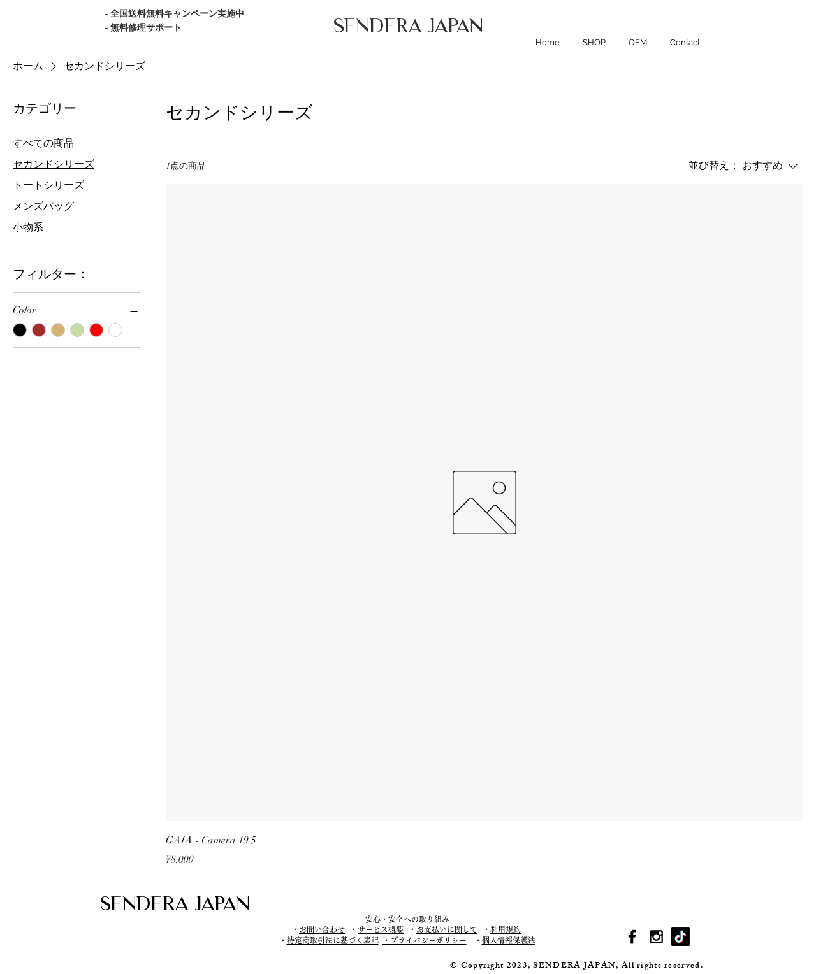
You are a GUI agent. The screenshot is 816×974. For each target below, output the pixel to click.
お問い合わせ (322, 929)
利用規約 (505, 929)
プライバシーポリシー (428, 940)
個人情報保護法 (509, 940)
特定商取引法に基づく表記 (333, 940)
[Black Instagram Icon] (656, 936)
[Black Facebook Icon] (632, 936)
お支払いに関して (446, 929)
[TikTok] (680, 936)
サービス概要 (381, 929)
